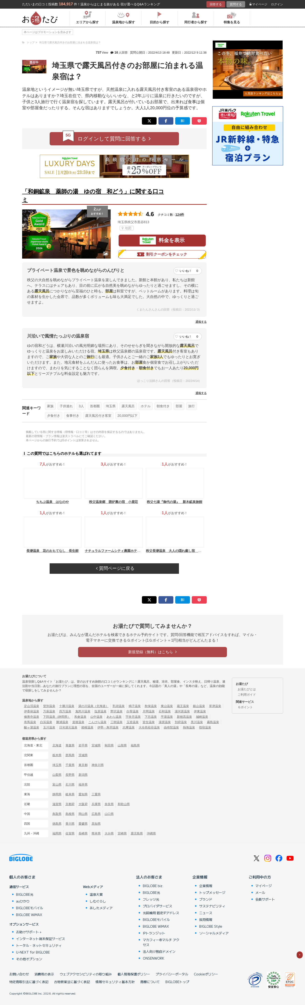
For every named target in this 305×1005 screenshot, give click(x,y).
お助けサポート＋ (29, 932)
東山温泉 (167, 706)
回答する (216, 4)
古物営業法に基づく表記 (72, 981)
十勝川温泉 (66, 706)
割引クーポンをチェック (162, 254)
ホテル (146, 406)
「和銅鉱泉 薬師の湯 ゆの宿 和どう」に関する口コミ (93, 195)
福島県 (135, 745)
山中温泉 (96, 716)
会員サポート (265, 899)
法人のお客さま (149, 877)
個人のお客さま (22, 877)
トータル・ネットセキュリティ (39, 945)
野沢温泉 (116, 711)
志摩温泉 (129, 727)
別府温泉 (181, 722)
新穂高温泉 (184, 716)
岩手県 (83, 745)
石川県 (70, 784)
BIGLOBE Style (210, 926)
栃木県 (57, 755)
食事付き (72, 415)
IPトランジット (154, 933)
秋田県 (109, 745)
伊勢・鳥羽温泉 (108, 727)
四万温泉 (65, 711)
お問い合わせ (19, 974)
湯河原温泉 (182, 711)
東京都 (83, 765)
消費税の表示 (44, 974)
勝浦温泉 (62, 722)
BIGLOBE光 (24, 894)
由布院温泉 (171, 727)
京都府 (70, 804)
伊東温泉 (200, 711)
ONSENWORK (153, 958)
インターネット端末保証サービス (40, 938)
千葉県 (70, 765)
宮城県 (96, 745)
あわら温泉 (114, 716)
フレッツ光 (151, 899)
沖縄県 (151, 833)
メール (260, 892)
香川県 (70, 823)
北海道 (57, 745)
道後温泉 (78, 722)
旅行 (191, 406)
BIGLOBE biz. (153, 885)
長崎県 (83, 833)
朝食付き (163, 406)
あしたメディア (101, 908)
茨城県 (83, 755)
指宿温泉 (205, 727)
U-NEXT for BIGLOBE (33, 952)
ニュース (205, 912)
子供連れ (66, 406)
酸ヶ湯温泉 (31, 727)
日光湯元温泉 (68, 727)
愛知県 (83, 794)
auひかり (23, 901)
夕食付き (53, 415)
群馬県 (70, 755)
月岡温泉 (149, 711)
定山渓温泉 (31, 706)
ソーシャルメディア (214, 933)
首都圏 (95, 406)
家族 (50, 406)
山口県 (109, 814)
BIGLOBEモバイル (29, 908)
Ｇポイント (245, 707)
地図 (127, 228)
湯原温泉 (165, 722)
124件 (179, 214)
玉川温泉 (49, 727)
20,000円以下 (127, 415)
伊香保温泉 (31, 711)
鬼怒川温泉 (82, 711)
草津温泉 (215, 706)
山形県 (122, 745)
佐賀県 (70, 833)
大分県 (109, 833)
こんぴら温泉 (97, 722)
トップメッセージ (212, 892)
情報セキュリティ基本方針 (115, 981)
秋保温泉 (151, 706)
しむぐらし (98, 901)
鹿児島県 (137, 833)
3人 (81, 406)
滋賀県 (57, 804)
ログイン (277, 4)
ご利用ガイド (247, 694)
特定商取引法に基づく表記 (28, 981)
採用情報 (205, 919)
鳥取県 (57, 814)
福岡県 (57, 833)
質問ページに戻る (115, 568)
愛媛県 (83, 823)
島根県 (70, 814)
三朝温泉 (116, 722)
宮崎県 (122, 833)
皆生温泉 (149, 722)
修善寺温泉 (31, 716)
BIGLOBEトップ (177, 981)
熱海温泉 (189, 727)
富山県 (57, 784)
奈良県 (109, 804)
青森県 (70, 745)
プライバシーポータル (172, 974)
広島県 (96, 814)
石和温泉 (165, 711)
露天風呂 (128, 406)
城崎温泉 (202, 716)
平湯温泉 (167, 716)
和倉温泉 (80, 716)
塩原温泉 (100, 711)
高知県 (96, 823)
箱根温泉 (87, 727)
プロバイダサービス (157, 906)
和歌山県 (124, 804)
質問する (236, 4)
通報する (201, 321)
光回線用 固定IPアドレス (161, 912)
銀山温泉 (199, 706)
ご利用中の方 (260, 877)
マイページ (258, 4)
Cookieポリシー (206, 974)
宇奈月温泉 (133, 716)
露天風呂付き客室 (98, 415)
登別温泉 (49, 706)
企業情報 (199, 877)
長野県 (70, 774)
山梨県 (57, 774)
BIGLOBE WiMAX (29, 914)
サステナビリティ (212, 906)
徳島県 (57, 823)
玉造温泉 (133, 722)
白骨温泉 (133, 711)
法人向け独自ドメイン (159, 951)
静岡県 (57, 794)
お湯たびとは (247, 689)
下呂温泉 (151, 716)
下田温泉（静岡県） (56, 716)
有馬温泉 (30, 722)
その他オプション (29, 959)
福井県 (83, 784)
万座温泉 (49, 711)
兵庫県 (96, 804)
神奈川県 (98, 765)
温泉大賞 (96, 894)
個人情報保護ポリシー (133, 974)
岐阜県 (70, 794)
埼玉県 (111, 406)
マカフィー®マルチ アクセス (161, 942)
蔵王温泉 (183, 706)
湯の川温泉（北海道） (93, 706)
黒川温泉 (197, 722)
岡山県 (83, 814)
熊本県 (96, 833)
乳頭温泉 (119, 706)
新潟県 (83, 774)
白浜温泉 (46, 722)
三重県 (96, 794)
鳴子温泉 (135, 706)
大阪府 (83, 804)
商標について (150, 981)
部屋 (179, 406)
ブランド (205, 899)
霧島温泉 (213, 722)
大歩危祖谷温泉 (149, 727)
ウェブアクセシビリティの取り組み (86, 974)
